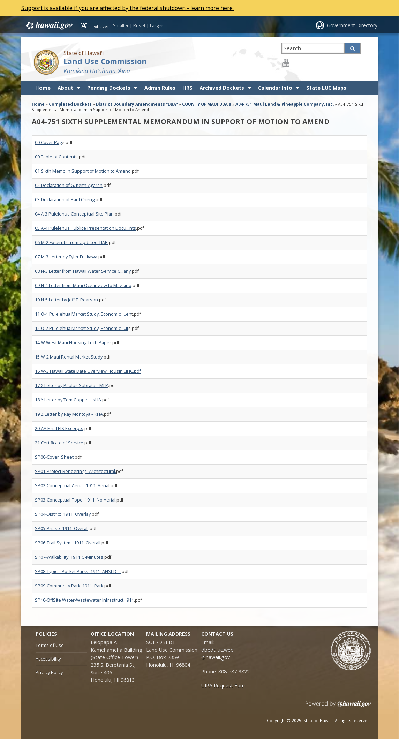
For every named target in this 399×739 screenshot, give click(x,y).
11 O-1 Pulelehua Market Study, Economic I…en (83, 314)
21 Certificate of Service (59, 443)
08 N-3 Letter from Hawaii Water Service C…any (83, 271)
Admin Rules (159, 87)
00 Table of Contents (56, 157)
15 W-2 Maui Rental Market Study (69, 357)
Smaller (121, 25)
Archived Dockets (222, 87)
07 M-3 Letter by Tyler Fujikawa (66, 257)
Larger (156, 25)
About (65, 87)
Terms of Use (50, 645)
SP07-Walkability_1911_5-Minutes (69, 557)
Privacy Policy (49, 672)
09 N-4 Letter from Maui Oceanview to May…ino (83, 285)
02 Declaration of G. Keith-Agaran (69, 185)
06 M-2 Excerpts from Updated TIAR (71, 243)
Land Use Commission (105, 61)
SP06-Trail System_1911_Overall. (68, 543)
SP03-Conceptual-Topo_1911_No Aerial (75, 500)
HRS (187, 87)
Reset (139, 25)
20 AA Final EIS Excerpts (59, 428)
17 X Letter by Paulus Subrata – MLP (71, 386)
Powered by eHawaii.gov (338, 706)
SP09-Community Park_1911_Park (69, 586)
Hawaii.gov (48, 25)
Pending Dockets (108, 87)
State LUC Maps (326, 87)
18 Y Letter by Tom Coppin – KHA (68, 400)
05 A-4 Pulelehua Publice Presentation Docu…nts (85, 228)
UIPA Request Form (224, 685)
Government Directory (352, 25)
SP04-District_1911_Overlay (63, 514)
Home (43, 87)
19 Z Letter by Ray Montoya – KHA (69, 414)
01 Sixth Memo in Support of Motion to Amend (83, 171)
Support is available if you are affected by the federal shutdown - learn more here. (128, 8)
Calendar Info (275, 87)
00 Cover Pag (48, 142)
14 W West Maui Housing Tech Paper (73, 343)
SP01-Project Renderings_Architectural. (75, 471)
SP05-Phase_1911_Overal (61, 528)
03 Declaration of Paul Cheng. (65, 200)
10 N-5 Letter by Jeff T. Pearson (66, 300)
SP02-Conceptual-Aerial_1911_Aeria (71, 486)
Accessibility (48, 659)
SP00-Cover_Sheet (54, 457)
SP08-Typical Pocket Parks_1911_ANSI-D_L (78, 571)
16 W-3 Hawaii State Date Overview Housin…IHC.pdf (88, 371)
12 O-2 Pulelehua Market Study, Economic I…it (81, 328)
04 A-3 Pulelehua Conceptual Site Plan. (75, 214)
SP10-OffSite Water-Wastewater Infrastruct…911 (84, 600)
